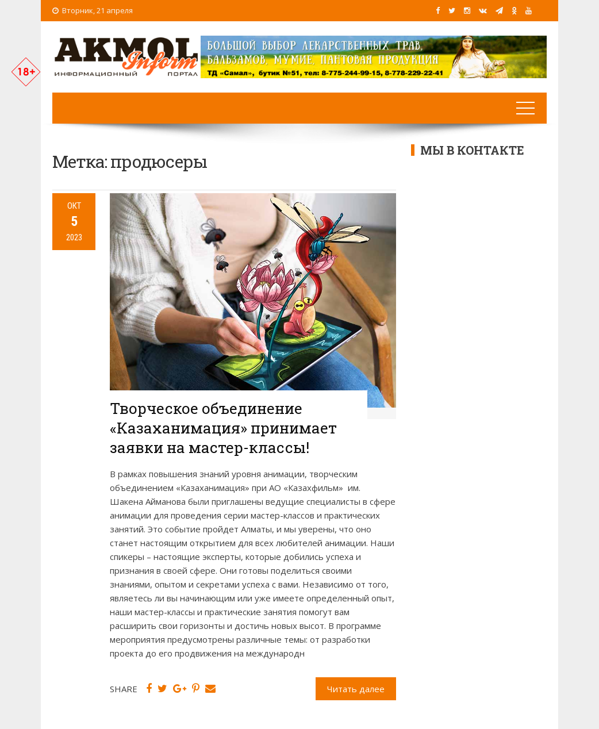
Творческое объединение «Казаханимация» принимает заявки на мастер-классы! (223, 427)
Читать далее (356, 689)
